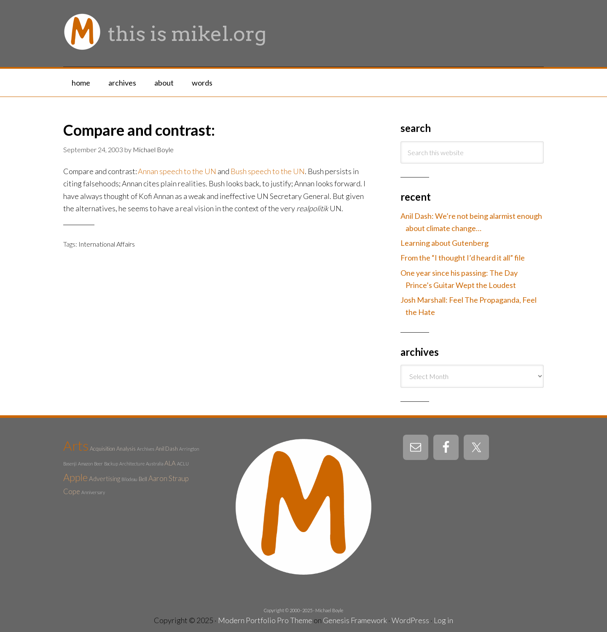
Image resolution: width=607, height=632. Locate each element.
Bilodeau (129, 479)
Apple (75, 477)
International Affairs (106, 244)
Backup (111, 463)
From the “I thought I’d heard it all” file (462, 257)
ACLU (183, 463)
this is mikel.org (187, 34)
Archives (145, 449)
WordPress (410, 620)
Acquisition (102, 448)
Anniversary (93, 492)
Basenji (70, 463)
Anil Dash (167, 448)
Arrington (189, 449)
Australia (154, 463)
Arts (76, 445)
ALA (170, 463)
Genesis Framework (355, 620)
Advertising (104, 478)
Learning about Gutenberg (444, 242)
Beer (98, 463)
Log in (443, 620)
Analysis (126, 448)
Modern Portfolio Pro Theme (265, 620)
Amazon (85, 463)
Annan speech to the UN (177, 171)
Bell (143, 479)
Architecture (132, 463)
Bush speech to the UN (268, 171)
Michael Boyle (329, 610)
